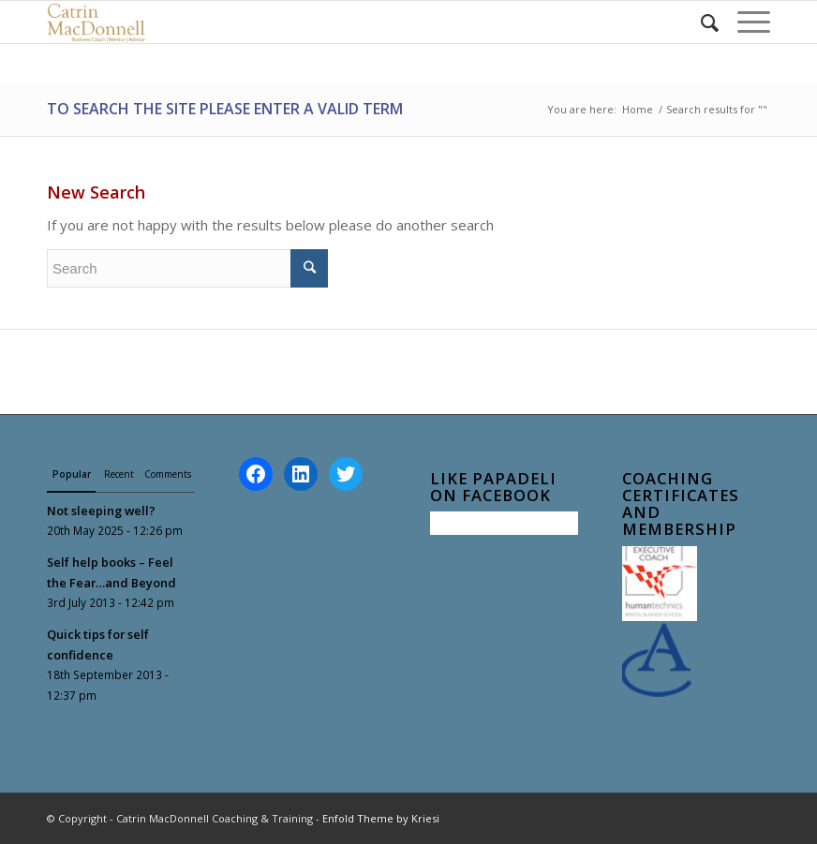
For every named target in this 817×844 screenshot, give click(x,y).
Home (637, 109)
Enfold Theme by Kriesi (380, 818)
